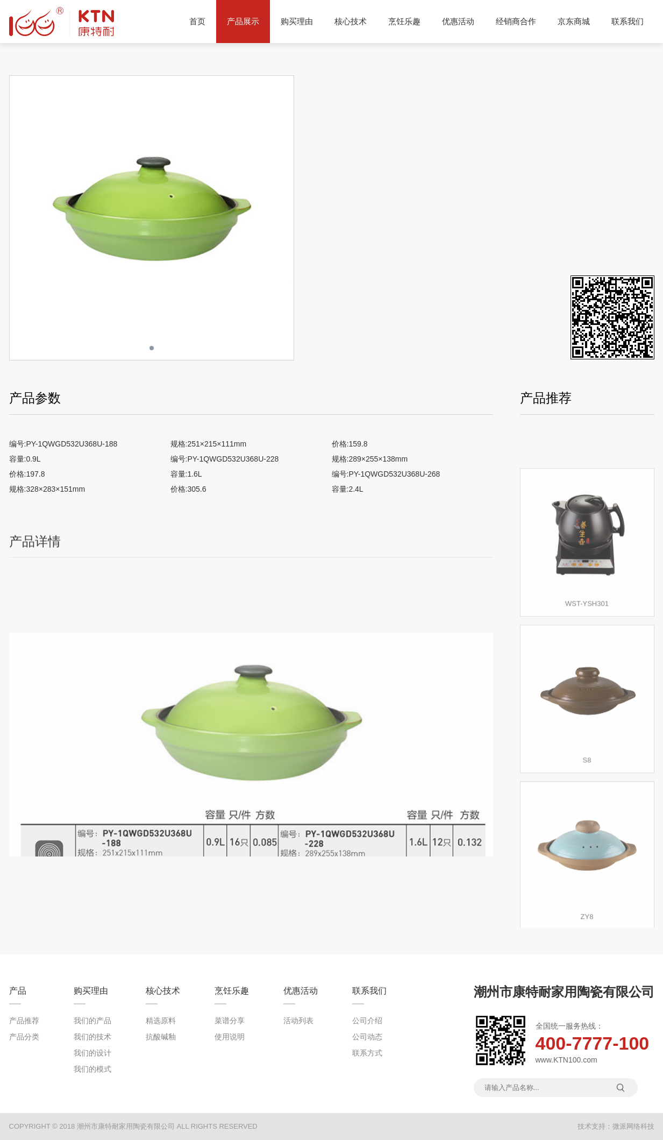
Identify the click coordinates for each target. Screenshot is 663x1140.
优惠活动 (458, 21)
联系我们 (627, 21)
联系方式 (367, 1053)
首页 (197, 21)
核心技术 (350, 21)
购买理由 (297, 21)
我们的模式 (92, 1069)
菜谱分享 (230, 1020)
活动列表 (298, 1020)
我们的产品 (92, 1020)
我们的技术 (92, 1036)
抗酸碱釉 (161, 1036)
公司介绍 (367, 1020)
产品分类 (24, 1036)
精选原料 (161, 1020)
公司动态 (367, 1036)
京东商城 (574, 21)
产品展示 (243, 21)
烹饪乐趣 (404, 21)
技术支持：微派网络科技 (616, 1126)
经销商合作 (516, 21)
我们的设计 (92, 1053)
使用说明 (230, 1036)
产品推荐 (24, 1020)
